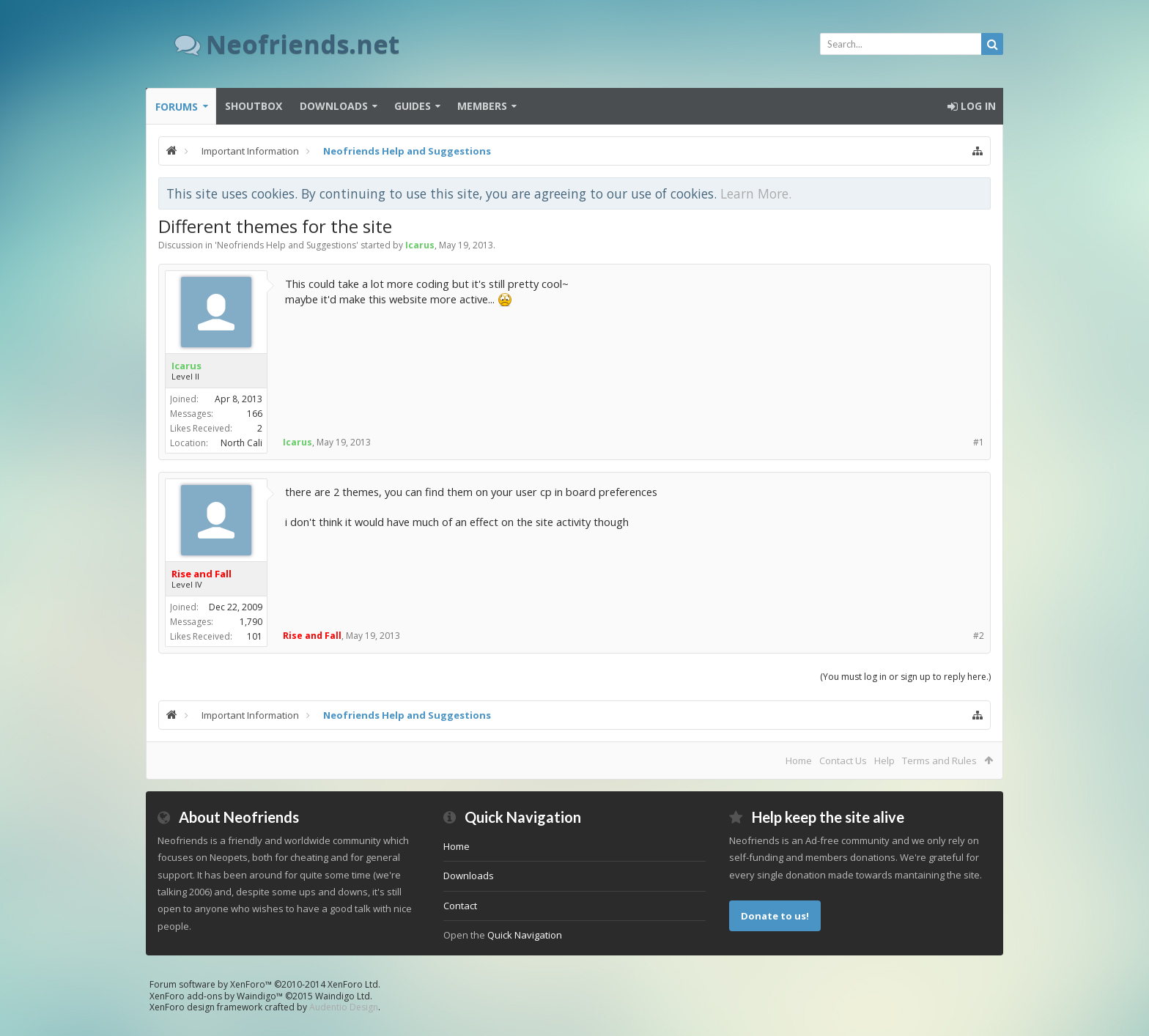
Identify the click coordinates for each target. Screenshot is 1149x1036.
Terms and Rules (939, 760)
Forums (176, 107)
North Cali (241, 443)
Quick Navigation (524, 934)
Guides (412, 106)
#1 (978, 442)
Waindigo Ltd (342, 996)
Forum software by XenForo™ (264, 984)
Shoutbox (253, 106)
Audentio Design (343, 1007)
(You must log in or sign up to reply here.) (905, 676)
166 (254, 413)
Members (482, 106)
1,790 (251, 621)
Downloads (334, 106)
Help (884, 760)
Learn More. (755, 193)
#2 (978, 635)
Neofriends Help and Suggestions (286, 245)
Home (799, 760)
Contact (460, 905)
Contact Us (843, 760)
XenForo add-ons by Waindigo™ (216, 996)
